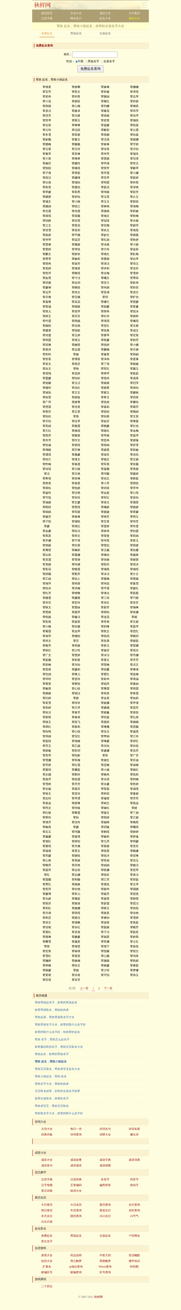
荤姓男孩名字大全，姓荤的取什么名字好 (60, 1024)
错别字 (134, 1185)
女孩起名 (105, 33)
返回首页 (46, 13)
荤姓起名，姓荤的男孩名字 (52, 1054)
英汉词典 (46, 1190)
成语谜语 (76, 1165)
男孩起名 (76, 33)
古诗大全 (76, 13)
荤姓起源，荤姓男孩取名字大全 (54, 1017)
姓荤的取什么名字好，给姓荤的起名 (57, 1031)
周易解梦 (105, 1260)
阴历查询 (76, 1216)
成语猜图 (105, 1165)
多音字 (105, 1179)
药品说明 (76, 1255)
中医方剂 (105, 1255)
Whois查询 (105, 1266)
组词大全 (76, 1190)
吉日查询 (134, 1204)
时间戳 (134, 1266)
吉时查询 (134, 1210)
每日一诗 (76, 1128)
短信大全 (46, 1260)
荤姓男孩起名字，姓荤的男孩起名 (56, 1002)
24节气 (134, 1216)
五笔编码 (76, 1185)
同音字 (134, 1179)
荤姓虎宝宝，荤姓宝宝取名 (52, 1105)
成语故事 (76, 1159)
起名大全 (105, 18)
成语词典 (134, 1159)
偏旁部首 (105, 1185)
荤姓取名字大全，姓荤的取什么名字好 (59, 1113)
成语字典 (105, 1159)
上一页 (84, 988)
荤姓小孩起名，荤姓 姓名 (51, 1076)
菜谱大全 (46, 1255)
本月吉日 (46, 1216)
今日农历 (76, 1204)
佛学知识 (134, 1260)
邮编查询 (76, 1272)
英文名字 (46, 1241)
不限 (79, 61)
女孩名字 (108, 61)
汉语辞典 (76, 1179)
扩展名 (47, 1266)
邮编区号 (46, 1272)
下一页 (108, 988)
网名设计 (76, 18)
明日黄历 (46, 1210)
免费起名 (46, 33)
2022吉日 (105, 1216)
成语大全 (105, 13)
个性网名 (134, 1235)
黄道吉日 (105, 1210)
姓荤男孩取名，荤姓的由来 (52, 1009)
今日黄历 (134, 13)
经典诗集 (46, 1134)
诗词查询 (76, 1134)
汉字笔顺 (46, 1185)
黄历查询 (105, 1204)
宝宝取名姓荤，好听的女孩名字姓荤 (57, 1090)
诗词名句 (105, 1128)
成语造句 (46, 1165)
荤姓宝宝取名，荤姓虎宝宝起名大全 (57, 1068)
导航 (144, 5)
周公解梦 (76, 1260)
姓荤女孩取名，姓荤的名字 (52, 1098)
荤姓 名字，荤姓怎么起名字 (52, 1039)
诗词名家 (134, 1128)
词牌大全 (105, 1134)
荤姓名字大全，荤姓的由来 (52, 1083)
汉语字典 (46, 18)
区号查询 (105, 1272)
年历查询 (76, 1210)
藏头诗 (134, 1134)
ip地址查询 (76, 1266)
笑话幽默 (134, 1255)
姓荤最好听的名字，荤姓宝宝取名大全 (59, 1046)
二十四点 (46, 1286)
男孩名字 (92, 61)
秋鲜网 (45, 5)
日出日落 (46, 1221)
